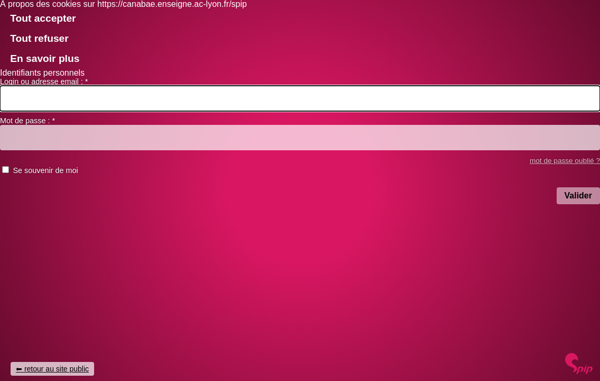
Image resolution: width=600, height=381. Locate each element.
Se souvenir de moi (45, 170)
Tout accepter (43, 18)
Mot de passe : (27, 120)
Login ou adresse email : (44, 81)
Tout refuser (39, 38)
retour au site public (56, 369)
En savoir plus (44, 58)
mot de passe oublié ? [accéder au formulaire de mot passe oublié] (565, 161)
